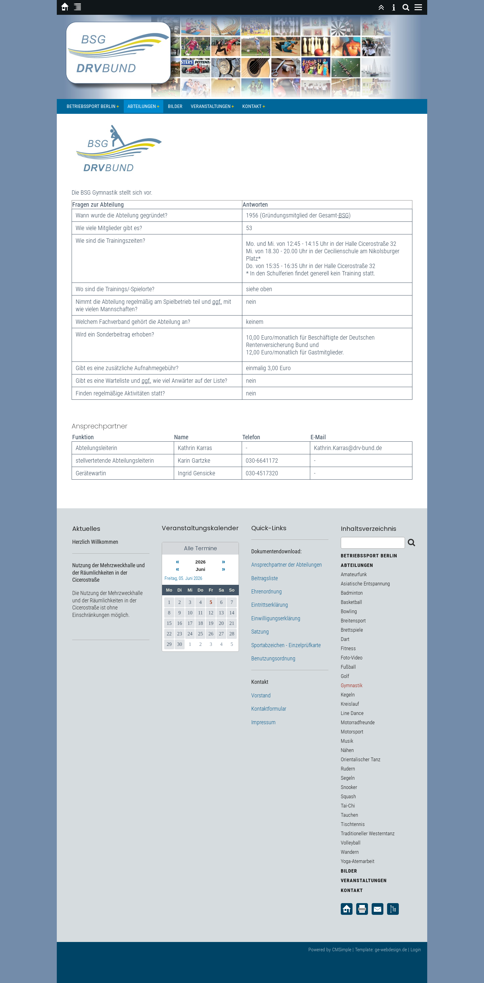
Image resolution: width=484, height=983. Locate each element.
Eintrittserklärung (269, 604)
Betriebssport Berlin (91, 106)
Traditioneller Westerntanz (367, 833)
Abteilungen (141, 106)
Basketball (351, 602)
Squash (348, 796)
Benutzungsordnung (273, 658)
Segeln (348, 778)
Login (416, 949)
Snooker (349, 787)
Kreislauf (350, 704)
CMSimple (341, 949)
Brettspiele (352, 630)
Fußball (348, 667)
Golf (345, 676)
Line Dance (352, 713)
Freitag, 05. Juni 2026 (183, 578)
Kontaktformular (268, 708)
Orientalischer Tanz (360, 759)
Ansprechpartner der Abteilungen (286, 564)
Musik (347, 741)
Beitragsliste (264, 578)
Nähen (347, 750)
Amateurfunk (354, 574)
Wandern (350, 852)
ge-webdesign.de (391, 949)
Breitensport (353, 620)
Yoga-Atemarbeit (357, 861)
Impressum (263, 722)
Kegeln (348, 695)
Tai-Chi (348, 806)
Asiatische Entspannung (365, 583)
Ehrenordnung (266, 591)
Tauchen (349, 815)
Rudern (348, 769)
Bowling (349, 611)
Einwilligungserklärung (275, 618)
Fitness (348, 648)
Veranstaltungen (211, 106)
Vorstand (261, 695)
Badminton (352, 593)
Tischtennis (353, 824)
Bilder (175, 106)
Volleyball (351, 843)
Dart (345, 639)
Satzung (260, 631)
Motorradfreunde (358, 722)
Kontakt (251, 106)
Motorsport (352, 732)
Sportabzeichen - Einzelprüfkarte (286, 645)
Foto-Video (351, 658)
